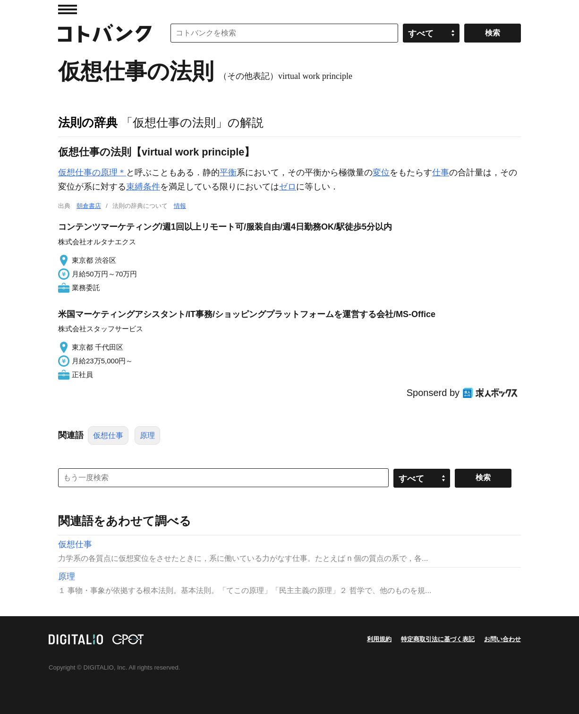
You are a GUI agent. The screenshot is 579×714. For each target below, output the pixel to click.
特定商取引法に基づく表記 (438, 639)
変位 (381, 172)
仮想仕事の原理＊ (92, 172)
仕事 (440, 172)
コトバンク (105, 33)
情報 (180, 205)
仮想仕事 (108, 435)
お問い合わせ (502, 639)
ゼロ (287, 186)
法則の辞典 (88, 122)
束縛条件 (143, 186)
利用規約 (379, 639)
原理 (147, 435)
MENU (67, 9)
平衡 (228, 172)
